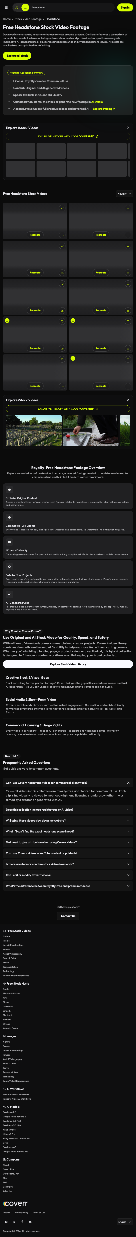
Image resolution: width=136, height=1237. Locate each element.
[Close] (128, 127)
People (6, 940)
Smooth (7, 1010)
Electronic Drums (11, 993)
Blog (5, 1178)
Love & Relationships (13, 945)
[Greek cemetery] (35, 297)
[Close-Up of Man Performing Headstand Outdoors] (35, 334)
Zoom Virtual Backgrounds (16, 975)
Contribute (8, 1186)
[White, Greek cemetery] (35, 259)
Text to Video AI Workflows (16, 1094)
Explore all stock (17, 55)
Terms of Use (39, 1212)
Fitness (6, 949)
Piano (6, 1002)
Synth (6, 989)
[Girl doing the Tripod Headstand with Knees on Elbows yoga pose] (35, 372)
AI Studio (97, 102)
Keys (5, 997)
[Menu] (6, 7)
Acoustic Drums (10, 1028)
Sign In (125, 7)
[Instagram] (6, 1222)
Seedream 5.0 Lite (12, 1125)
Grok (5, 1142)
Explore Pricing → (104, 108)
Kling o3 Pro (9, 1134)
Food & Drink (9, 958)
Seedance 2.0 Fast (12, 1121)
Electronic (8, 1015)
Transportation (10, 967)
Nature (6, 936)
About (6, 1165)
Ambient (7, 1019)
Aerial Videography (12, 953)
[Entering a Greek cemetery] (101, 297)
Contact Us (68, 916)
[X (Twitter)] (14, 1222)
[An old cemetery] (101, 259)
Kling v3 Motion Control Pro (16, 1138)
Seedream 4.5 (9, 1147)
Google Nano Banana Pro (15, 1151)
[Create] (17, 7)
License (6, 1212)
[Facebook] (22, 1222)
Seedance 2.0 (9, 1112)
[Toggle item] (128, 782)
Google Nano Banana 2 (14, 1116)
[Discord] (30, 1222)
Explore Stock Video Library (68, 664)
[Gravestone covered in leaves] (35, 221)
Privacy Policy (21, 1212)
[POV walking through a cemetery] (101, 221)
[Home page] (15, 1204)
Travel (6, 962)
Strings (6, 1024)
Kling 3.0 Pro (9, 1129)
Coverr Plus (8, 1169)
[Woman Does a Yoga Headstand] (101, 334)
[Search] (25, 7)
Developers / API (11, 1173)
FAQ (5, 1182)
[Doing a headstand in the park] (101, 372)
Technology (8, 971)
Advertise (7, 1191)
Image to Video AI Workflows (17, 1098)
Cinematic (8, 1006)
